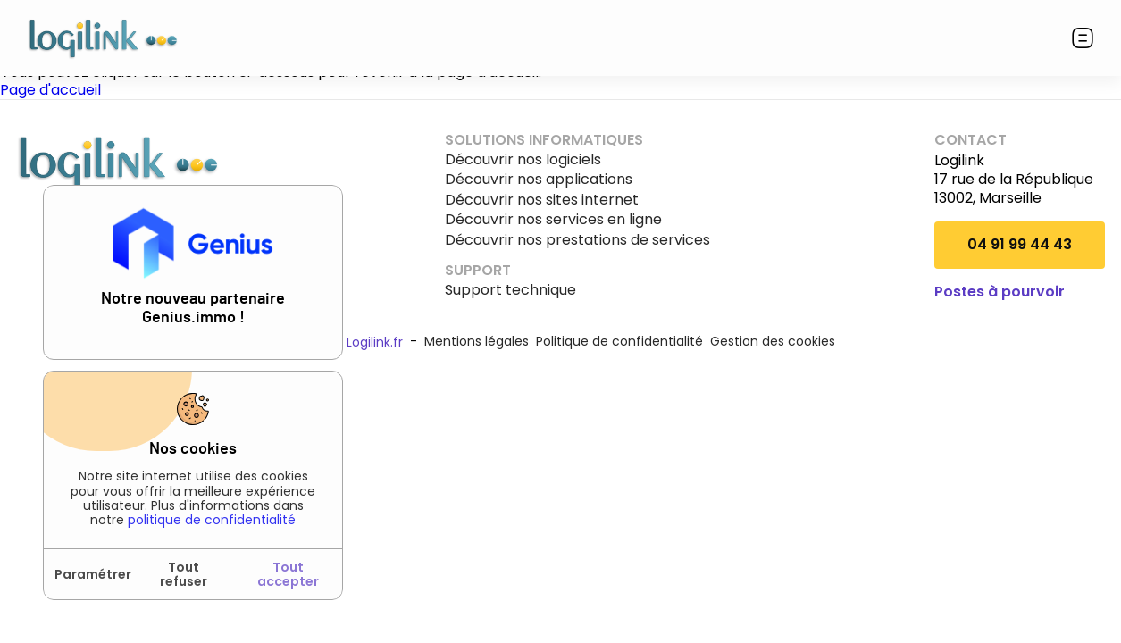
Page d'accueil (50, 89)
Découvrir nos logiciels (523, 160)
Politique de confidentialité (619, 341)
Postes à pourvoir (999, 291)
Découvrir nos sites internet (542, 200)
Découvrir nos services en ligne (553, 220)
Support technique (510, 290)
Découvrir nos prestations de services (577, 240)
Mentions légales (476, 341)
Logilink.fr (375, 342)
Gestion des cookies (772, 341)
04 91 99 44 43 (1019, 244)
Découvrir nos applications (538, 179)
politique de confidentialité (212, 520)
